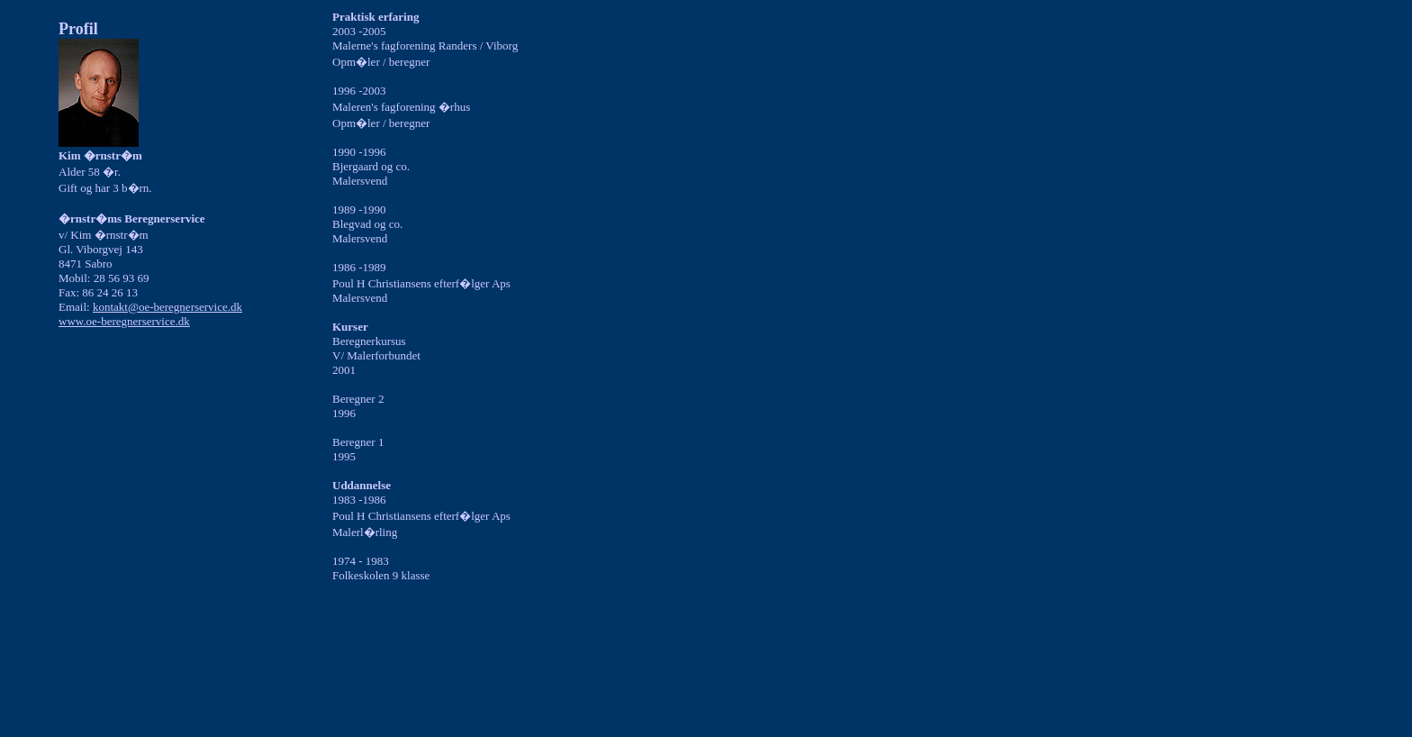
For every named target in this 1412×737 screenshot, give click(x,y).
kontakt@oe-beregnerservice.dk (167, 307)
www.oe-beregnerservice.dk (124, 321)
